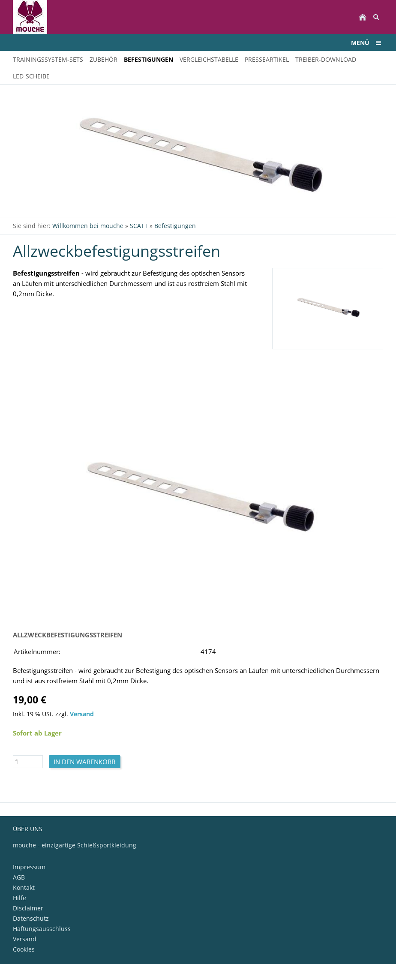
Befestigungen (175, 226)
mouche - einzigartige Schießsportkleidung (74, 845)
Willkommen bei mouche (87, 226)
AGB (19, 877)
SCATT (139, 226)
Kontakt (24, 887)
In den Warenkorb (85, 761)
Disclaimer (28, 908)
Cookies (24, 949)
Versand (82, 714)
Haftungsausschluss (42, 929)
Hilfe (19, 898)
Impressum (29, 867)
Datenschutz (31, 918)
